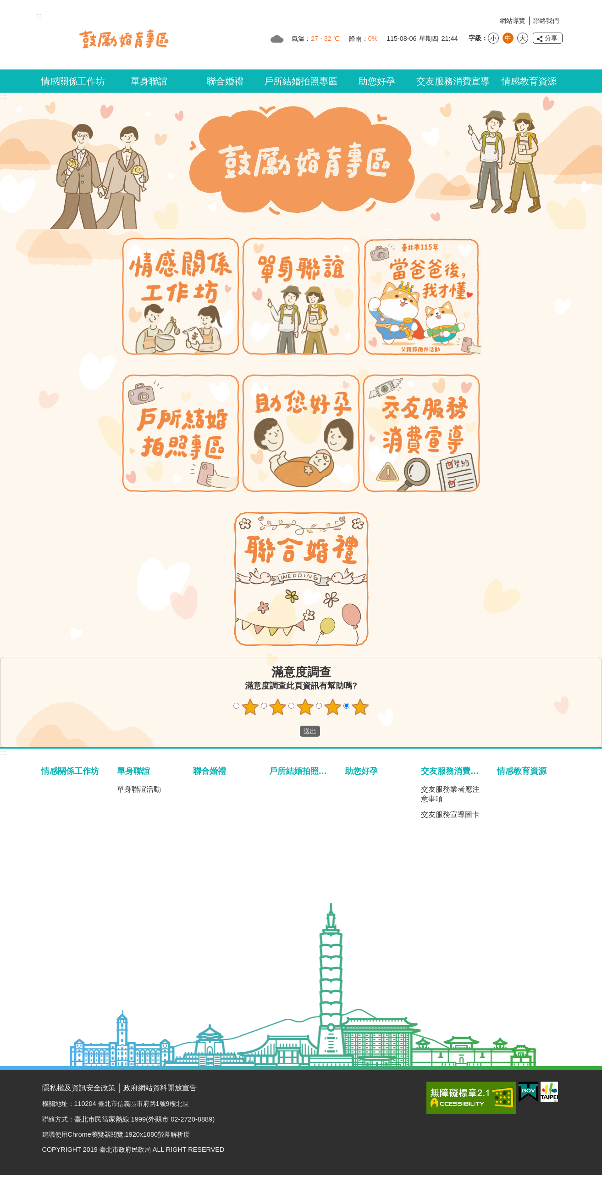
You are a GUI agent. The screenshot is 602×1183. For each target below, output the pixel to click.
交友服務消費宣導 (453, 81)
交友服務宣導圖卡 (450, 814)
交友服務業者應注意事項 (450, 794)
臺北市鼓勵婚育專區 (124, 39)
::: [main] (3, 96)
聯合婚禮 (225, 81)
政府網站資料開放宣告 (160, 1088)
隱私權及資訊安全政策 (79, 1088)
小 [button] (493, 38)
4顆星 (332, 707)
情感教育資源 (529, 81)
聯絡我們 (546, 20)
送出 (291, 731)
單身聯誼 (149, 81)
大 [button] (522, 38)
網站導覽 (512, 20)
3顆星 (305, 707)
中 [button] (508, 38)
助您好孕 (377, 81)
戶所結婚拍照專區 (300, 81)
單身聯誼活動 (139, 789)
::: (3, 752)
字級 (475, 38)
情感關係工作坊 (73, 81)
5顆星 (360, 707)
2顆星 (277, 707)
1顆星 (250, 707)
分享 (551, 38)
